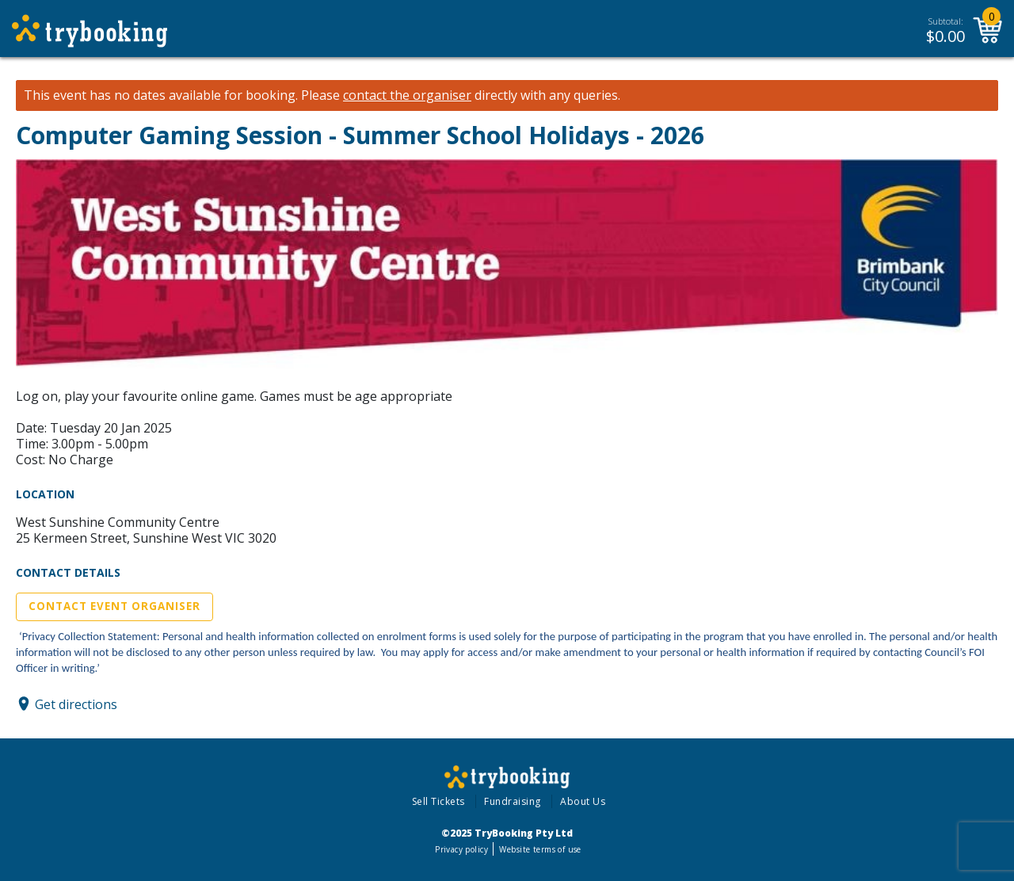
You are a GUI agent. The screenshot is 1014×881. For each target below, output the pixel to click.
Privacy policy (461, 849)
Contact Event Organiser (114, 606)
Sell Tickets (438, 801)
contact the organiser (407, 95)
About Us (582, 801)
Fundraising (512, 801)
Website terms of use (540, 849)
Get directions (76, 703)
